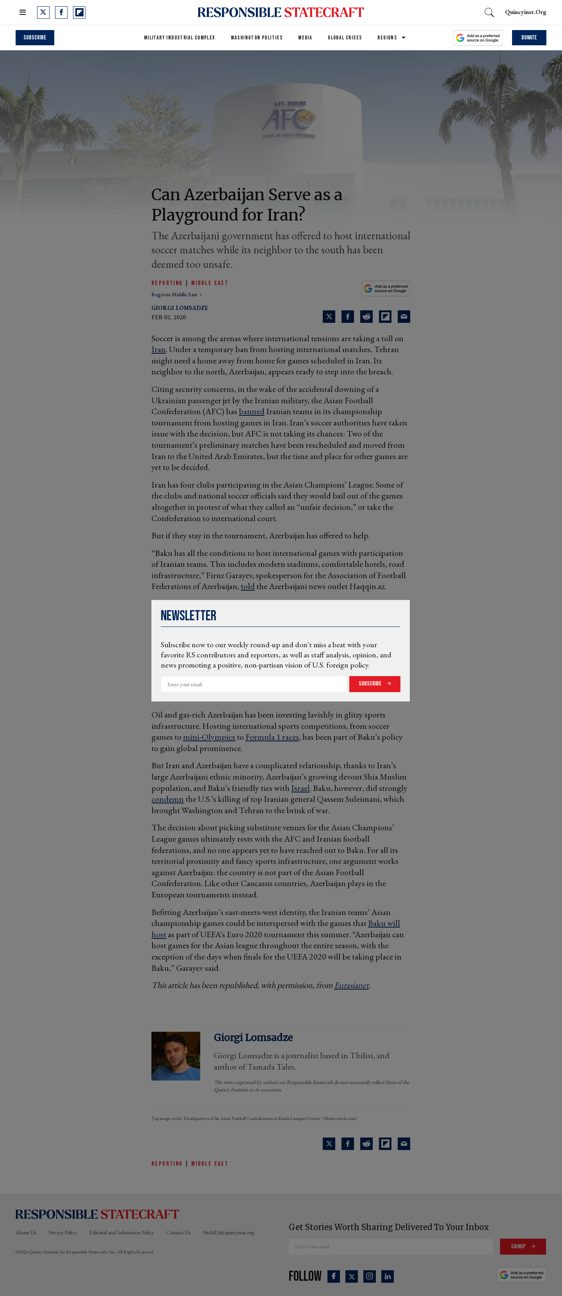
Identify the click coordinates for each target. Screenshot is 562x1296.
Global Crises (345, 37)
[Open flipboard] (79, 12)
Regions (387, 37)
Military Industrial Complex (179, 37)
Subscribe (371, 683)
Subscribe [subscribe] (34, 37)
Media (305, 37)
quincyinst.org (525, 12)
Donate (529, 37)
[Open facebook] (61, 12)
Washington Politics (257, 37)
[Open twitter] (43, 12)
